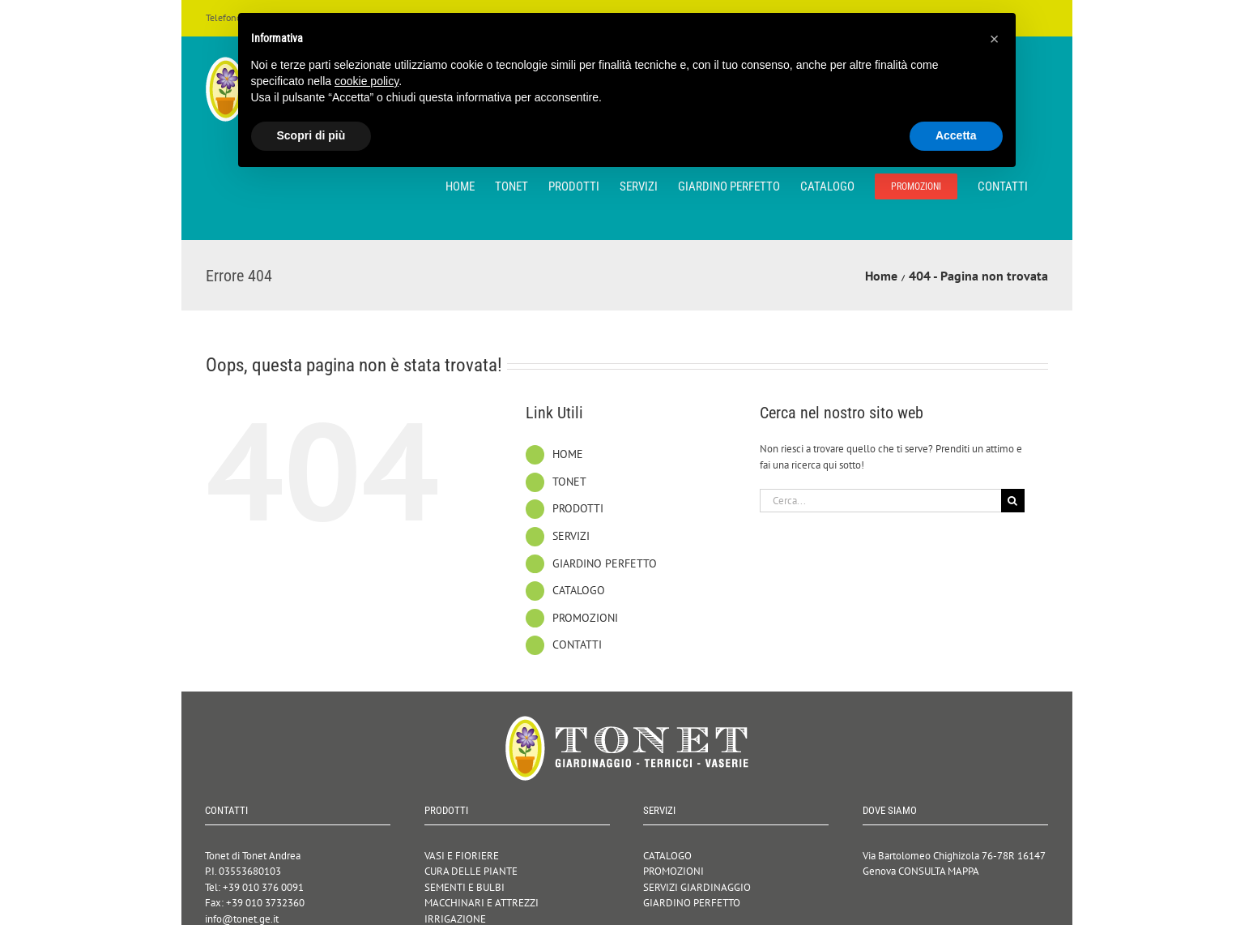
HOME (567, 454)
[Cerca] (1013, 500)
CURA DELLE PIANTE (471, 871)
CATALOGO (578, 590)
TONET (569, 481)
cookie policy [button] (366, 81)
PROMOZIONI (585, 617)
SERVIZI (571, 536)
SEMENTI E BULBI (464, 887)
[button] (995, 39)
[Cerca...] (880, 500)
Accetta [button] (956, 135)
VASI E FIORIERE (461, 856)
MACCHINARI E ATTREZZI (481, 903)
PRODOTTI (577, 508)
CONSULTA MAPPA (938, 871)
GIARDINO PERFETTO (604, 563)
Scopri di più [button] (311, 135)
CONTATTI (577, 644)
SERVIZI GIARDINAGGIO (697, 887)
